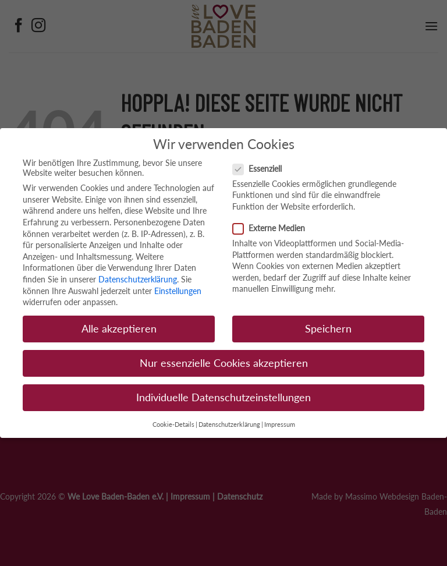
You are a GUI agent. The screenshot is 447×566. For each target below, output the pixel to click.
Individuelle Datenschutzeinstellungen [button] (223, 397)
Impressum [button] (279, 424)
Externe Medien (273, 228)
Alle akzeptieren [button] (119, 329)
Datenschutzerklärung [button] (229, 424)
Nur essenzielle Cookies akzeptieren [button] (224, 363)
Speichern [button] (328, 329)
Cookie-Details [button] (173, 424)
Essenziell (262, 169)
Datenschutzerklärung (137, 279)
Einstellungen (177, 291)
